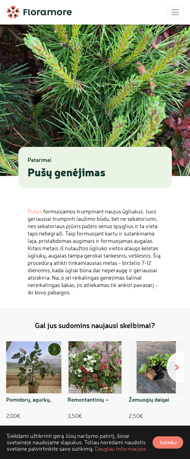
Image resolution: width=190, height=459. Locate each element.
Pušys (35, 211)
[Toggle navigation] (175, 12)
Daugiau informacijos (120, 448)
